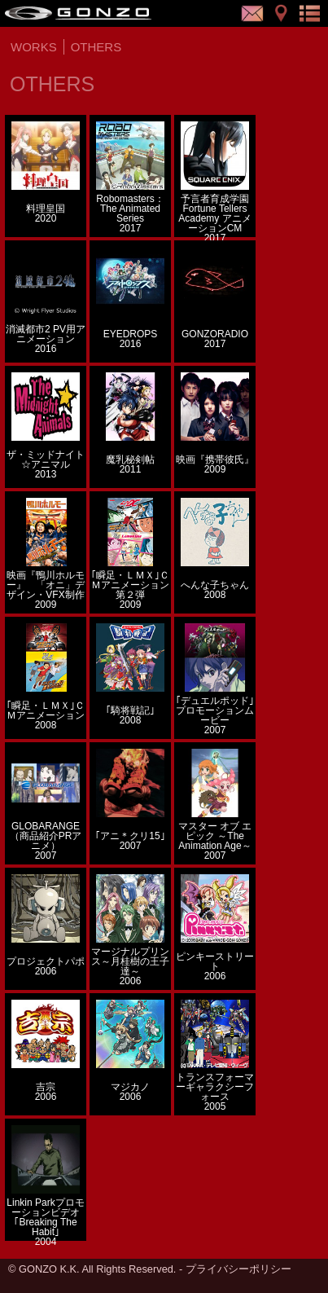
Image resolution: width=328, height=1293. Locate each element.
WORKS (34, 47)
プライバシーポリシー (238, 1269)
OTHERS (96, 47)
